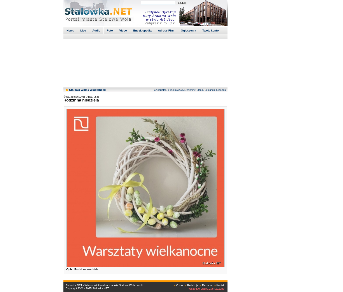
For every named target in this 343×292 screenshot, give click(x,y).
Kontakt (220, 285)
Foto (110, 30)
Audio (96, 30)
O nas (179, 285)
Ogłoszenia (188, 30)
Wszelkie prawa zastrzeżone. (207, 288)
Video (123, 30)
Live (83, 30)
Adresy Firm (166, 30)
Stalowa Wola (78, 89)
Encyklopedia (142, 30)
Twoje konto (210, 30)
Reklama (207, 285)
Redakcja (192, 285)
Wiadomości (98, 89)
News (70, 30)
